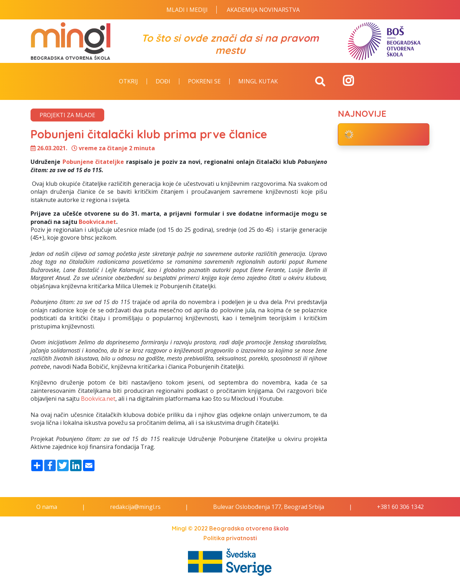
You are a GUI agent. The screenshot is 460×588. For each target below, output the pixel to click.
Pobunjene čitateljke (93, 162)
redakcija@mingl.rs (135, 507)
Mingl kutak (258, 81)
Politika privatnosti (230, 538)
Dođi (163, 81)
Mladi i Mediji (187, 10)
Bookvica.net (97, 222)
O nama (46, 507)
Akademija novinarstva (263, 10)
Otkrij (128, 81)
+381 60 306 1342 (400, 507)
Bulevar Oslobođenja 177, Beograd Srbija (268, 507)
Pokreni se (204, 81)
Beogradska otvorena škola (249, 528)
